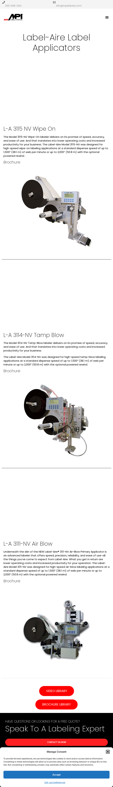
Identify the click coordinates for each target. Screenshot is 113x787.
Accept (56, 774)
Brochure (11, 162)
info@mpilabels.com (69, 5)
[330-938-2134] (3, 2)
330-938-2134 (13, 5)
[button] (108, 752)
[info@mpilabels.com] (54, 2)
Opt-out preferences (54, 782)
